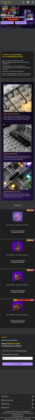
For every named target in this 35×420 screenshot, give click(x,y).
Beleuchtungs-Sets (7, 22)
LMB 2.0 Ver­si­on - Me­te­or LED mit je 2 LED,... (17, 225)
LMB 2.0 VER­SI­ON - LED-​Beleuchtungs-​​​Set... (17, 255)
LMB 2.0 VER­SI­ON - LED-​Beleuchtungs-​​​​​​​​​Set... (17, 285)
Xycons (22, 414)
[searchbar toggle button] (23, 2)
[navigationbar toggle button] (32, 2)
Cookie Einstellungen (17, 416)
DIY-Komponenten (21, 22)
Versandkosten (26, 411)
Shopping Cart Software (8, 413)
